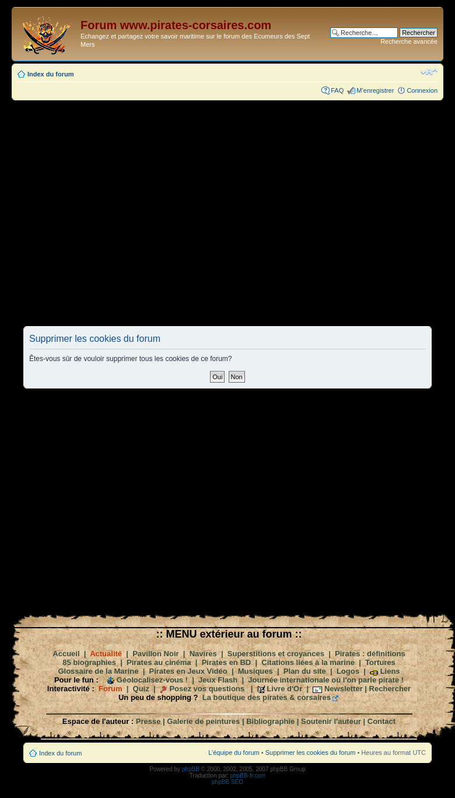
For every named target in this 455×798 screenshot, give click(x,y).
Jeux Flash (217, 680)
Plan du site (305, 671)
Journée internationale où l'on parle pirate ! (326, 680)
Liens (390, 671)
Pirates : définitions (370, 653)
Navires (203, 653)
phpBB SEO (227, 782)
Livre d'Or (284, 688)
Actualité (106, 653)
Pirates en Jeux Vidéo (188, 671)
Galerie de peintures (203, 721)
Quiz (141, 688)
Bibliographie (270, 721)
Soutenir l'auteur (331, 721)
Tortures (380, 662)
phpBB (191, 769)
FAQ (337, 90)
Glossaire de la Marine (98, 671)
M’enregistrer (375, 90)
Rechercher (390, 688)
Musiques (255, 671)
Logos (348, 671)
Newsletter (343, 688)
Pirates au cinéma (159, 662)
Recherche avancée (409, 41)
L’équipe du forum (233, 752)
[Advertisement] (135, 212)
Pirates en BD (226, 662)
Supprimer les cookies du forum (310, 752)
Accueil (65, 653)
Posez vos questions (206, 688)
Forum (110, 688)
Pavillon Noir (155, 653)
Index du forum (50, 74)
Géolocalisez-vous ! (152, 680)
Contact (382, 721)
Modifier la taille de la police (429, 71)
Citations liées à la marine (308, 662)
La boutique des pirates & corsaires (266, 697)
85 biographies (89, 662)
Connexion (422, 90)
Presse (148, 721)
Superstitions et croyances (276, 653)
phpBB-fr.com (248, 775)
